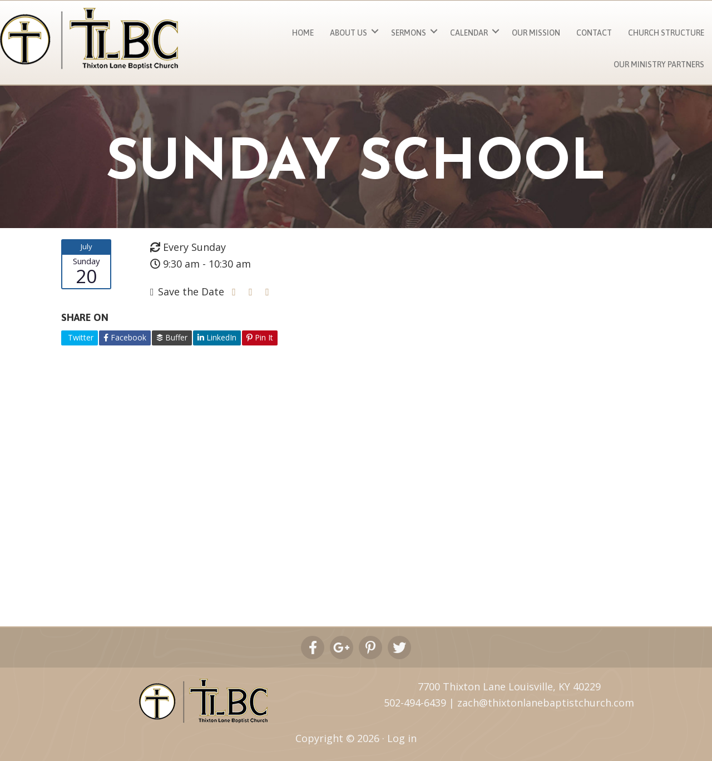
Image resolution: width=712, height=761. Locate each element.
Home (303, 32)
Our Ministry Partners (659, 64)
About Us (348, 32)
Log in (402, 738)
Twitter (79, 337)
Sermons (408, 32)
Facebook (124, 337)
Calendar (469, 32)
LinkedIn (216, 337)
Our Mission (536, 32)
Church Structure (666, 32)
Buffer (171, 337)
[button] (375, 31)
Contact (594, 32)
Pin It (259, 337)
